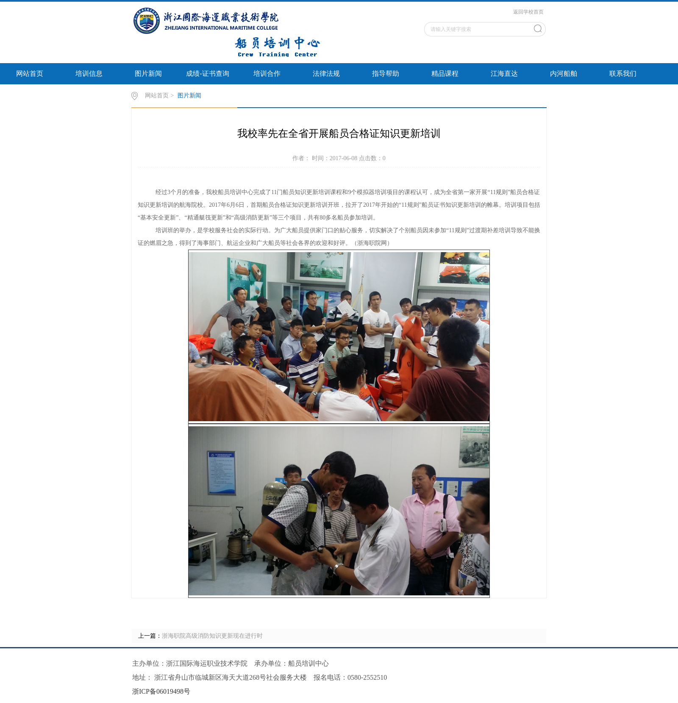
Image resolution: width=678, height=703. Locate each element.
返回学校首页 (528, 12)
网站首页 (29, 73)
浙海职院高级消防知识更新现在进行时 (212, 636)
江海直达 (504, 73)
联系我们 (622, 73)
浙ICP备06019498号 (161, 691)
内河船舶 (563, 73)
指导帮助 (385, 73)
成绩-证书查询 (207, 73)
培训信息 (89, 73)
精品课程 (444, 73)
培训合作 (267, 73)
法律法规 (326, 73)
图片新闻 (148, 73)
